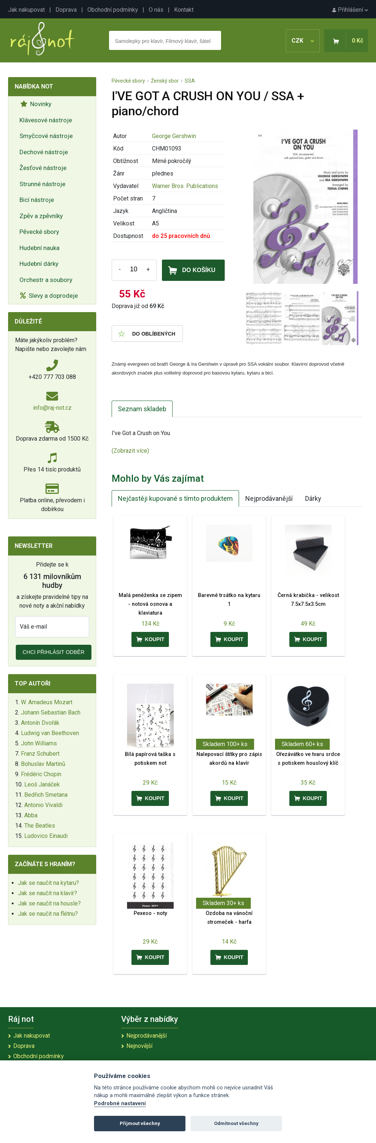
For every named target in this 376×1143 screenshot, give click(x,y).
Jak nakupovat (26, 9)
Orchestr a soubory (45, 279)
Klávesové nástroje (45, 120)
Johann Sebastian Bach (50, 712)
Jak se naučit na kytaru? (48, 882)
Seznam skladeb (142, 409)
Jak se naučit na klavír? (47, 893)
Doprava (66, 9)
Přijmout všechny (140, 1123)
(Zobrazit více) (130, 450)
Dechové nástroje (43, 152)
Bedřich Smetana (46, 794)
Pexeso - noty (150, 913)
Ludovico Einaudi (46, 835)
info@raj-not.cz (52, 407)
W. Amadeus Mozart (46, 702)
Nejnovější (139, 1045)
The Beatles (39, 825)
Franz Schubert (40, 753)
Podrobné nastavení (120, 1103)
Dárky (313, 498)
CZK (303, 40)
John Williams (39, 743)
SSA (190, 81)
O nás (156, 9)
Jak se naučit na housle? (49, 903)
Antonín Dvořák (40, 722)
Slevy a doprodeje (49, 295)
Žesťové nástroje (42, 167)
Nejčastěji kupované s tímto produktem (175, 498)
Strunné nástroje (42, 184)
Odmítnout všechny (236, 1123)
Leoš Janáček (42, 784)
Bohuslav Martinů (43, 763)
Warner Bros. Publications (185, 185)
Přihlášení (350, 9)
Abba (30, 815)
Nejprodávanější (269, 498)
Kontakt (184, 9)
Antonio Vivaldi (43, 805)
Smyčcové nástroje (46, 136)
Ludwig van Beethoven (50, 733)
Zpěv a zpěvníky (41, 216)
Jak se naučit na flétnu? (48, 913)
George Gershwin (174, 136)
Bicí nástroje (36, 199)
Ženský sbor (165, 81)
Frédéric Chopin (41, 774)
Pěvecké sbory (39, 231)
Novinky (35, 104)
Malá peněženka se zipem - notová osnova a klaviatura (150, 604)
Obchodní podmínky (112, 9)
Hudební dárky (38, 263)
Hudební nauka (39, 248)
